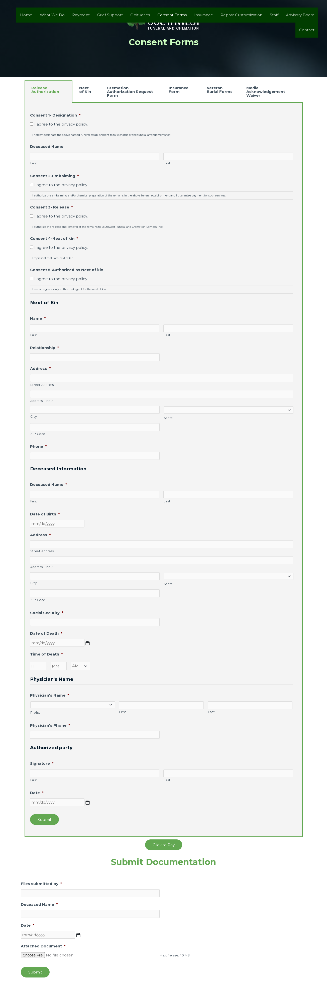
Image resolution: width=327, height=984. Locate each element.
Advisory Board (300, 15)
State (168, 418)
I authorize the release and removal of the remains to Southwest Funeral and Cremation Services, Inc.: (97, 227)
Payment (81, 15)
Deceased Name (46, 146)
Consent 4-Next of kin (54, 238)
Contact (306, 30)
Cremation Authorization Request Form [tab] (130, 91)
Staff (274, 15)
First (33, 163)
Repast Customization (241, 15)
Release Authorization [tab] (45, 89)
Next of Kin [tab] (85, 89)
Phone (38, 446)
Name (38, 318)
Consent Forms (172, 15)
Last (167, 163)
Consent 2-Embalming (54, 175)
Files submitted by (41, 883)
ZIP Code (37, 434)
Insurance (203, 15)
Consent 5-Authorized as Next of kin (66, 269)
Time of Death (46, 654)
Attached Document (43, 946)
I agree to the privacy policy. (61, 124)
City (33, 416)
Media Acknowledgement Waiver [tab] (265, 91)
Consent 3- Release (51, 207)
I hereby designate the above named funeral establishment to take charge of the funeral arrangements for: (101, 135)
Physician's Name (49, 695)
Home (26, 15)
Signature (42, 763)
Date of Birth (45, 514)
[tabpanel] (164, 470)
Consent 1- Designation (55, 115)
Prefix (35, 712)
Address (40, 368)
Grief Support (110, 15)
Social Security (46, 612)
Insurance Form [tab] (178, 89)
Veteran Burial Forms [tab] (220, 89)
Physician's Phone (50, 725)
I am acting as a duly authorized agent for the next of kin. (69, 289)
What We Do (52, 15)
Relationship (44, 347)
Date (37, 792)
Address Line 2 (41, 401)
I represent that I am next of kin (52, 258)
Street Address (42, 385)
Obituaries (140, 15)
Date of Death (46, 633)
